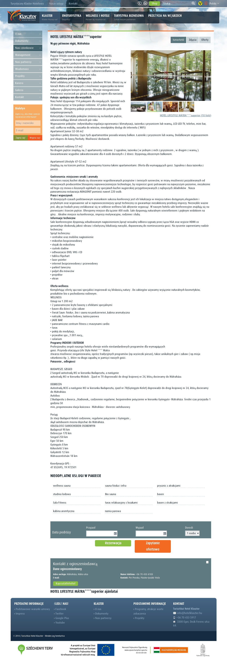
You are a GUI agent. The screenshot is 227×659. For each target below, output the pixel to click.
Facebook (60, 609)
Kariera (27, 83)
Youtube (59, 622)
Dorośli (188, 527)
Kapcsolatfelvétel (65, 583)
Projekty (27, 76)
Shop (154, 3)
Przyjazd (90, 527)
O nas (27, 34)
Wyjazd (140, 527)
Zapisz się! (20, 137)
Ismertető (178, 39)
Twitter (59, 613)
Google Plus (61, 618)
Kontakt (73, 3)
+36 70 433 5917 (184, 617)
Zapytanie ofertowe (153, 546)
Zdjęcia (192, 39)
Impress (19, 613)
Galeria (27, 90)
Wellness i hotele (97, 17)
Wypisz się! (35, 137)
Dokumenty (27, 41)
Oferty (204, 39)
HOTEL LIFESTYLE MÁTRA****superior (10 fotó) (185, 115)
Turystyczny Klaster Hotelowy (27, 3)
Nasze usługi (56, 3)
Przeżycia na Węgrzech (165, 16)
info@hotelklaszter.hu (187, 613)
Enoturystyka (71, 17)
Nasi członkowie (27, 48)
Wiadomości (27, 69)
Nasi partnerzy (27, 62)
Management (27, 55)
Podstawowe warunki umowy (32, 609)
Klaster (50, 17)
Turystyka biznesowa (129, 17)
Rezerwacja (113, 543)
